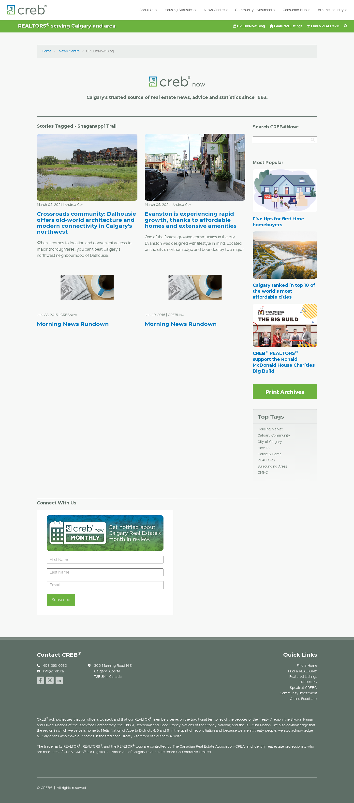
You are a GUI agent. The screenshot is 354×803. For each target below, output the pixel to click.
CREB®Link (308, 682)
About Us (148, 10)
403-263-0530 (55, 665)
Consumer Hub (296, 10)
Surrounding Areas (272, 466)
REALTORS (266, 460)
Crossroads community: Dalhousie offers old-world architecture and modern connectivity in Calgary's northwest (86, 223)
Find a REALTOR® (323, 26)
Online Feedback (303, 699)
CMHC (263, 472)
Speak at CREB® (303, 688)
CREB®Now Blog (249, 26)
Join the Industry (332, 10)
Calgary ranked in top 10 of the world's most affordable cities (284, 291)
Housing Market (270, 429)
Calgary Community (274, 435)
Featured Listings (285, 26)
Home (46, 51)
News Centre (216, 10)
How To (263, 448)
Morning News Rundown (73, 324)
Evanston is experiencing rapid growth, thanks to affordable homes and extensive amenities (190, 220)
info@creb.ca (53, 671)
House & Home (269, 454)
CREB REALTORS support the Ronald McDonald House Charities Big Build (284, 362)
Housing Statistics (180, 10)
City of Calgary (270, 442)
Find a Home (307, 665)
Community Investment (255, 10)
